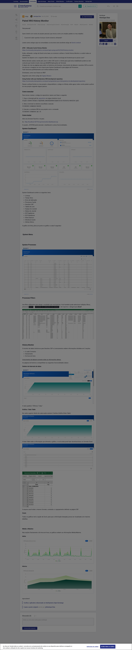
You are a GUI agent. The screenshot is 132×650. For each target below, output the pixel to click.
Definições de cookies (93, 646)
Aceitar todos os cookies (107, 646)
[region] (66, 646)
